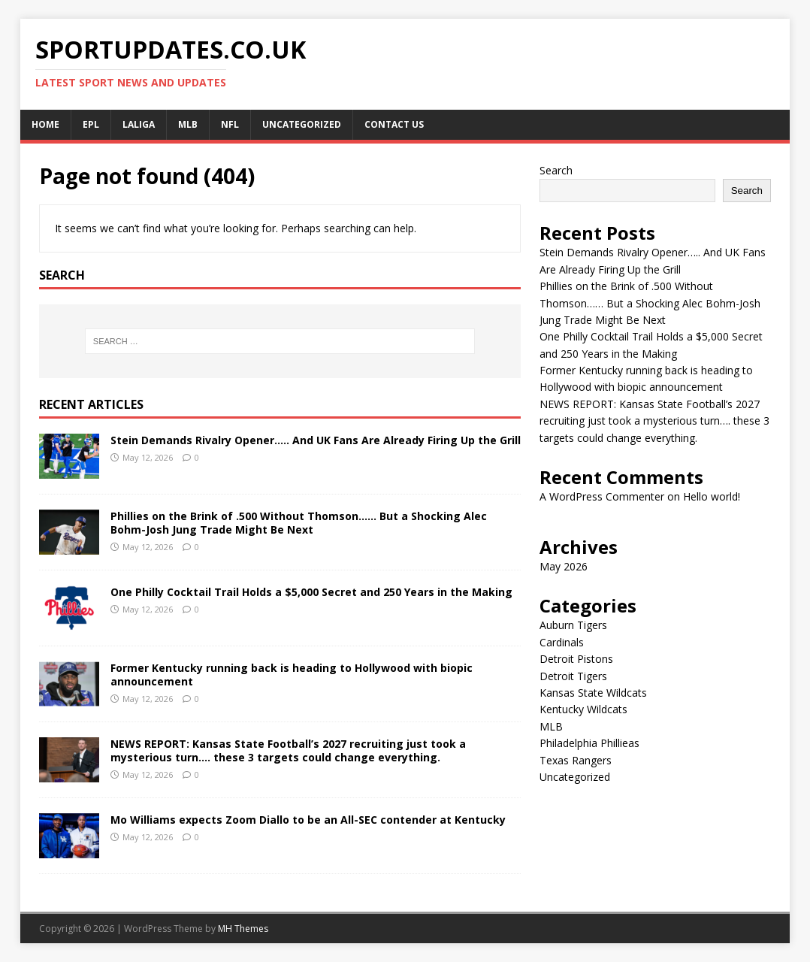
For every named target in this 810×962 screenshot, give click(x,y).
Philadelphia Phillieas (589, 743)
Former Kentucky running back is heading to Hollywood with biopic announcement (291, 674)
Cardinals (561, 642)
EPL (91, 124)
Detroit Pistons (576, 659)
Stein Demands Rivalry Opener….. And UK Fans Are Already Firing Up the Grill (315, 440)
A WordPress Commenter (601, 496)
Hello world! (711, 496)
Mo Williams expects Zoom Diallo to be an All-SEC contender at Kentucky (308, 819)
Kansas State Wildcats (593, 692)
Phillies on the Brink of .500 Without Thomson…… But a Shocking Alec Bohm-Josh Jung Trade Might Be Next (298, 523)
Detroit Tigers (573, 676)
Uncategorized (301, 124)
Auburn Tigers (573, 625)
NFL (230, 124)
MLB (188, 124)
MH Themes (243, 928)
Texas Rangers (575, 760)
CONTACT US (394, 124)
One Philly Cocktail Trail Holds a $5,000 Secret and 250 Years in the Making (311, 592)
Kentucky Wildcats (583, 709)
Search (556, 170)
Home (45, 124)
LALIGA (138, 124)
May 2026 (563, 566)
